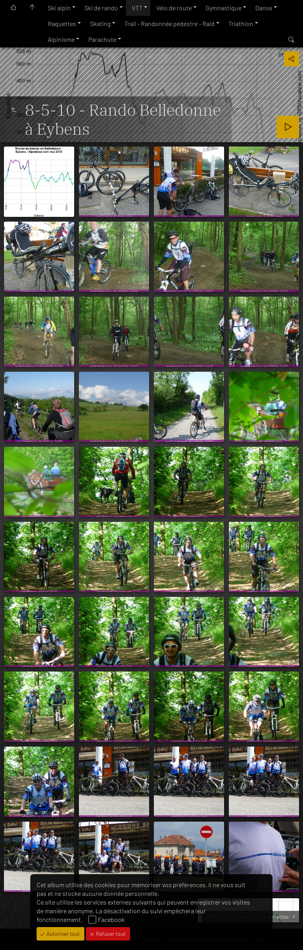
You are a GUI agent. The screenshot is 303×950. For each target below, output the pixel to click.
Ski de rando (101, 7)
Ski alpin (59, 7)
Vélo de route (174, 7)
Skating (100, 23)
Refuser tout (110, 933)
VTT (137, 7)
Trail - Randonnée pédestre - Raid (169, 23)
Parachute (102, 39)
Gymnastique (223, 7)
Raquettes (62, 23)
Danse (263, 7)
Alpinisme (61, 39)
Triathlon (240, 23)
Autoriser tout (62, 933)
